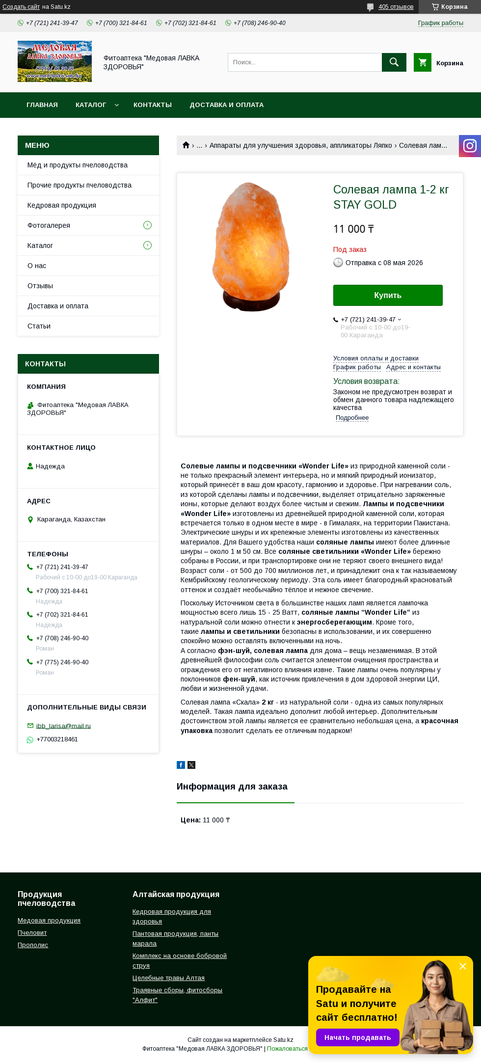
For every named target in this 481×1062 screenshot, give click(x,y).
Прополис (33, 945)
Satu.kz (283, 1039)
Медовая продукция (49, 920)
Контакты (153, 105)
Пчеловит (32, 932)
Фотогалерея (48, 225)
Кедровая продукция (61, 205)
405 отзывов (396, 6)
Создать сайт (21, 6)
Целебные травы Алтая (169, 977)
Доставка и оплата (226, 105)
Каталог (91, 105)
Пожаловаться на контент (303, 1048)
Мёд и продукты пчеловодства (77, 165)
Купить (388, 295)
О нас (36, 266)
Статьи (39, 326)
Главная (42, 105)
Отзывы (40, 286)
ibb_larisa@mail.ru (63, 725)
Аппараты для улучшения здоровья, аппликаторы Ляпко (301, 145)
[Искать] (394, 62)
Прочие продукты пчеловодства (79, 185)
